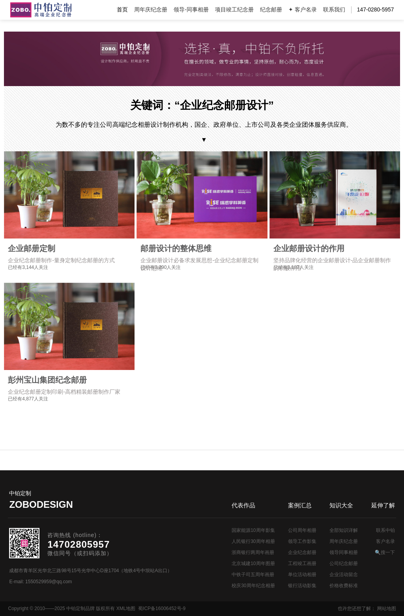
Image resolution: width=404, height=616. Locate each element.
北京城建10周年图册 (253, 563)
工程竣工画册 (302, 563)
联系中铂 (385, 530)
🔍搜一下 (385, 552)
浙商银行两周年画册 (253, 552)
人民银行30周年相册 (253, 541)
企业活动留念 (343, 574)
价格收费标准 (343, 585)
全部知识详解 (343, 530)
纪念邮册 (271, 10)
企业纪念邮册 (302, 552)
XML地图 (126, 608)
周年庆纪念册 (150, 10)
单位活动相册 (302, 574)
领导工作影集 (302, 541)
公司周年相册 (302, 530)
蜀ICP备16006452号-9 (161, 608)
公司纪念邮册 (343, 563)
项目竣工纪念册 (234, 10)
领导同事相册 (343, 552)
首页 (122, 10)
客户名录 (385, 541)
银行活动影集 (302, 585)
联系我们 (334, 10)
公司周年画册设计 (40, 10)
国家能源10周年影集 (253, 530)
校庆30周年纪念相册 (253, 585)
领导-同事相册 (191, 10)
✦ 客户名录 (302, 10)
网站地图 (386, 608)
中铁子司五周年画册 (253, 574)
